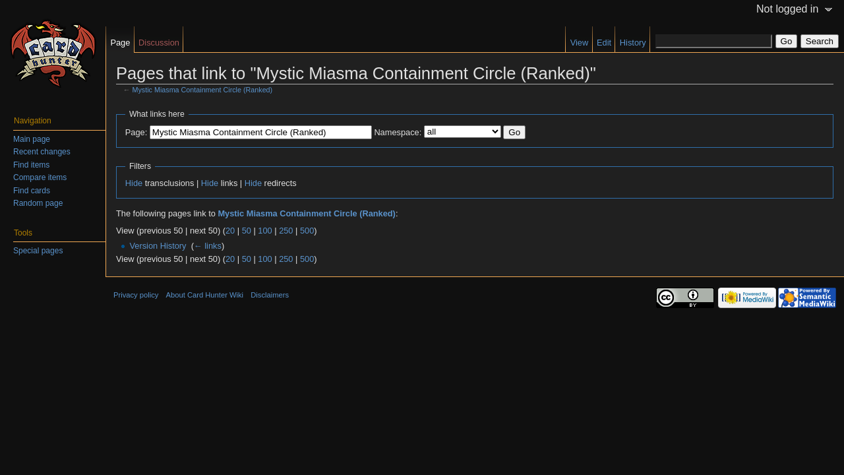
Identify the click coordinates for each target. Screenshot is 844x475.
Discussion (158, 43)
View (579, 43)
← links (208, 246)
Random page (38, 203)
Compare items (40, 177)
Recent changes (42, 151)
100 (265, 231)
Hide (133, 183)
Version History (157, 246)
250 (286, 231)
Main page (31, 139)
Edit (604, 43)
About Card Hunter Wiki (205, 295)
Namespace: (397, 132)
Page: (136, 132)
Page (120, 43)
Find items (31, 165)
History (633, 43)
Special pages (38, 250)
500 (307, 231)
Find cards (31, 190)
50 (246, 231)
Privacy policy (135, 295)
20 (230, 231)
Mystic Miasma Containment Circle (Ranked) (203, 90)
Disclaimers (270, 295)
